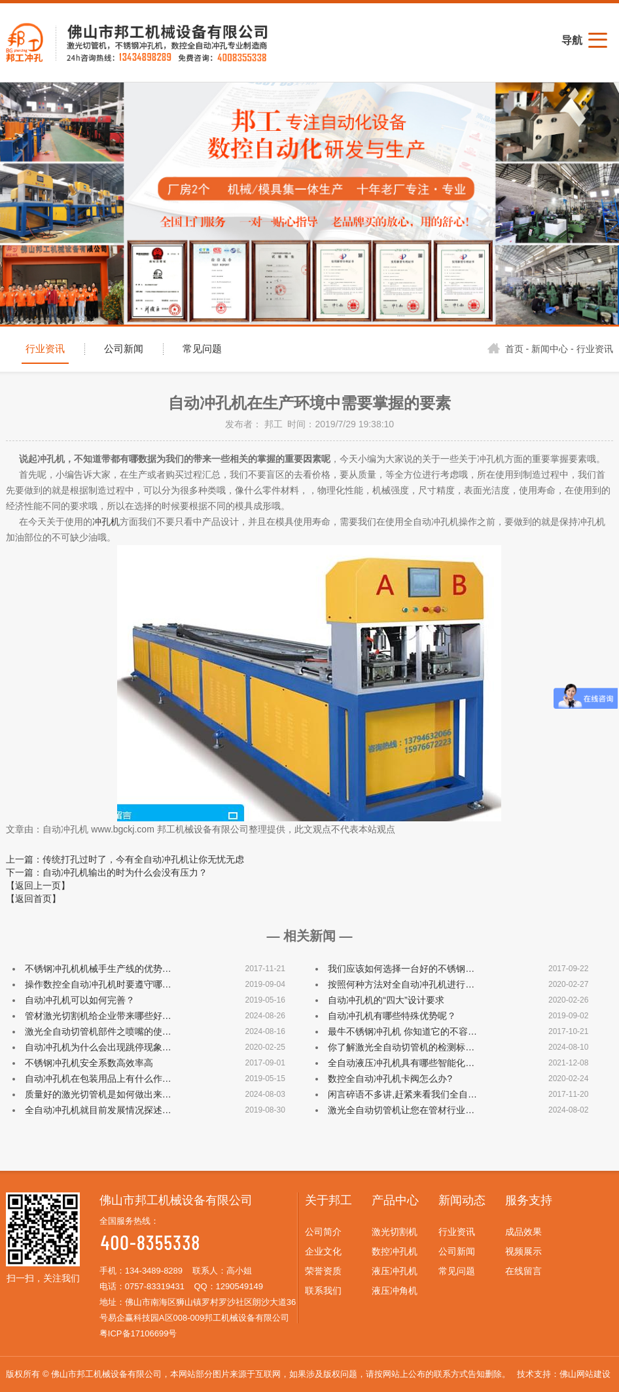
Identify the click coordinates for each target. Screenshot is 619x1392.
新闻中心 (549, 349)
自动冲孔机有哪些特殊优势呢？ (392, 1015)
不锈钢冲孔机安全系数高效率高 (89, 1063)
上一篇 (125, 859)
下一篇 (106, 872)
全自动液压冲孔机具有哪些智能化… (401, 1063)
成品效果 (523, 1231)
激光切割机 (394, 1231)
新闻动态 (462, 1200)
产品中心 (395, 1200)
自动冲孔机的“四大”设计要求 (386, 1000)
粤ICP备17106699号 (138, 1333)
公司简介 (323, 1231)
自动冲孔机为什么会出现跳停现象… (98, 1047)
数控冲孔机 (394, 1251)
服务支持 (528, 1200)
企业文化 (323, 1251)
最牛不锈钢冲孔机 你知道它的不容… (402, 1031)
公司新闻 (123, 349)
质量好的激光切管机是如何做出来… (98, 1094)
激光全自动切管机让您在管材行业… (401, 1110)
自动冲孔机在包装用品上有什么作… (98, 1078)
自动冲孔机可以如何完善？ (80, 1000)
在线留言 (523, 1271)
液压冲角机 (394, 1290)
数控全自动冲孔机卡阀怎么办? (390, 1078)
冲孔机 (106, 521)
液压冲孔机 (394, 1271)
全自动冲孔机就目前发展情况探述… (98, 1110)
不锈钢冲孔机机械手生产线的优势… (98, 968)
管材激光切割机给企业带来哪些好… (98, 1015)
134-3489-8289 (154, 1271)
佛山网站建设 (584, 1374)
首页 (505, 349)
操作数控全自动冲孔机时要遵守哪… (98, 984)
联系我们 (323, 1290)
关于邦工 (328, 1200)
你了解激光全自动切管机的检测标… (401, 1047)
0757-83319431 (155, 1286)
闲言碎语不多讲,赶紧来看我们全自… (402, 1094)
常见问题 (202, 349)
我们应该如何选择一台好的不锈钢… (401, 968)
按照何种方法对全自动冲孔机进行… (401, 984)
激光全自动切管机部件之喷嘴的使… (98, 1031)
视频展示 (523, 1251)
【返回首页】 (33, 898)
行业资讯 (45, 349)
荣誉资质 (323, 1271)
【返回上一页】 (38, 885)
